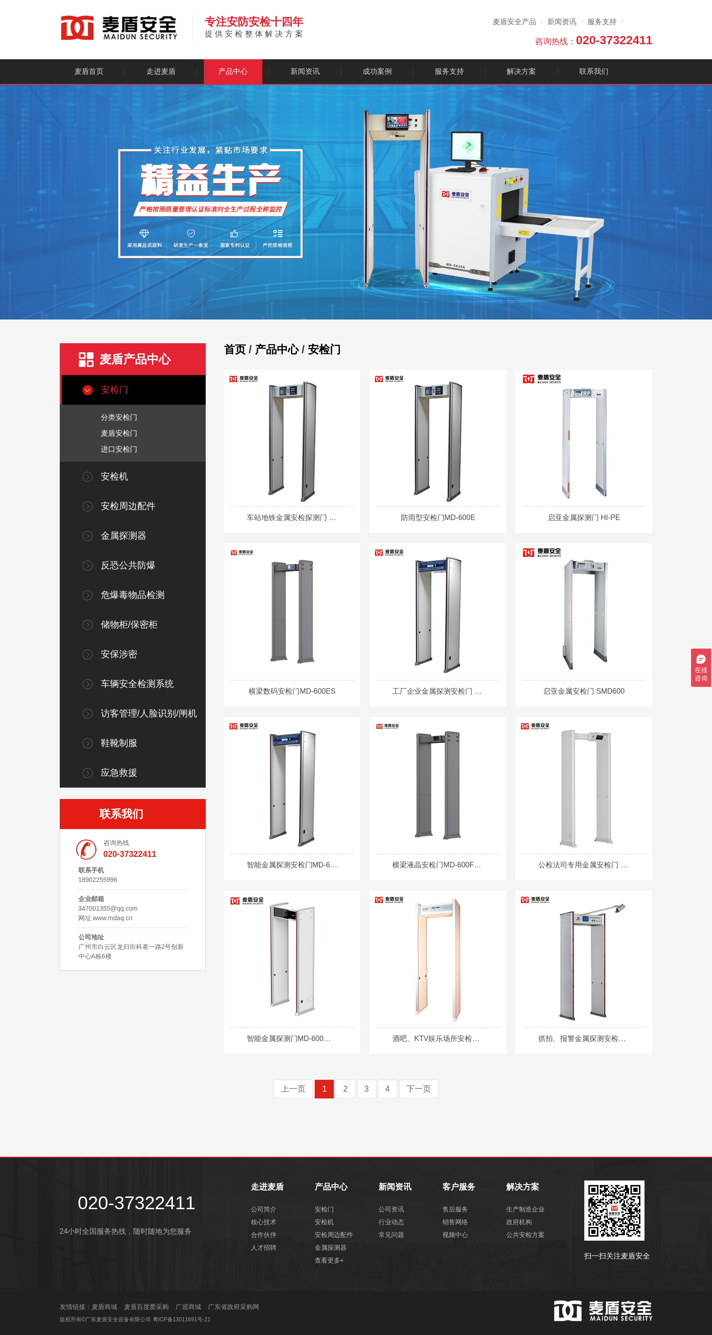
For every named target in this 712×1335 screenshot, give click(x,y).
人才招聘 (263, 1247)
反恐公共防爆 (128, 565)
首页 (235, 349)
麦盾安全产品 (514, 22)
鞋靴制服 (119, 743)
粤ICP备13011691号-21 (182, 1319)
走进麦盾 (161, 71)
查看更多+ (329, 1260)
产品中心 (233, 71)
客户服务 (458, 1186)
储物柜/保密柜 (129, 624)
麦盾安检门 (119, 433)
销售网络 (455, 1222)
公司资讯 (391, 1209)
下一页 (418, 1088)
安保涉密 (119, 654)
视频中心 (455, 1234)
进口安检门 (119, 449)
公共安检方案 (525, 1234)
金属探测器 (123, 536)
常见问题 (391, 1234)
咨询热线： (594, 40)
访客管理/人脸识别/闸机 (149, 713)
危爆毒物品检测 (133, 595)
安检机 (114, 476)
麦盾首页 (89, 71)
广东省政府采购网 (233, 1306)
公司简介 (263, 1209)
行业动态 (391, 1222)
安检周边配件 (128, 506)
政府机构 (519, 1222)
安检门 (114, 390)
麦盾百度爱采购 (146, 1306)
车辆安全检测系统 (137, 684)
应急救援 (119, 773)
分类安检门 (119, 417)
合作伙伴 (263, 1234)
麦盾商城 (104, 1306)
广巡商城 (188, 1306)
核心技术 (263, 1222)
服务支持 (602, 22)
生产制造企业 (525, 1209)
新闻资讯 (562, 22)
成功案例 (377, 71)
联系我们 (593, 71)
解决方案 (521, 71)
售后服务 (455, 1209)
